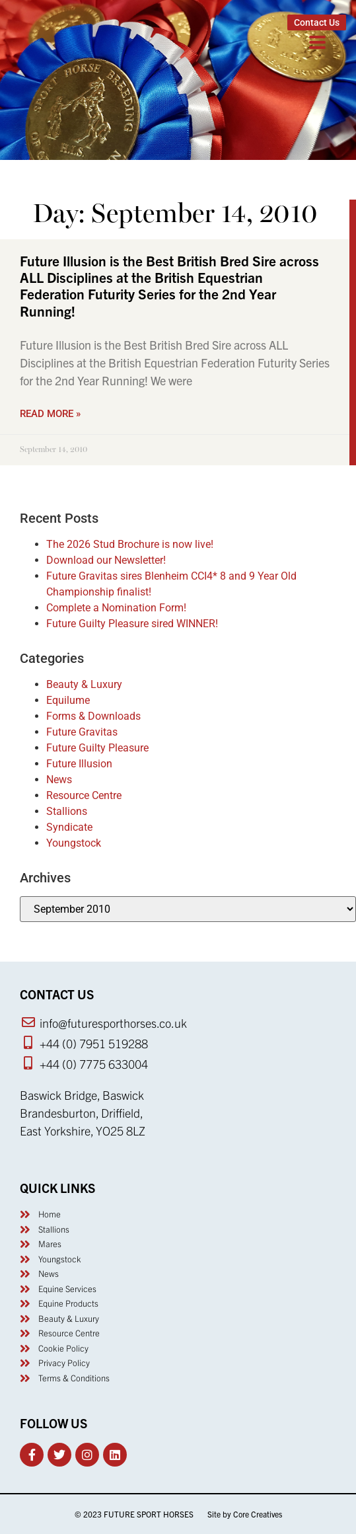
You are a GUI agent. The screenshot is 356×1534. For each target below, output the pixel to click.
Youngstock (73, 843)
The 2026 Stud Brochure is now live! (129, 544)
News (59, 779)
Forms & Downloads (93, 716)
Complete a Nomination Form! (116, 607)
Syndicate (69, 827)
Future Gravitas (82, 732)
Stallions (66, 811)
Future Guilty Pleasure (97, 748)
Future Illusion (79, 763)
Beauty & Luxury (84, 684)
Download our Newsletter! (106, 560)
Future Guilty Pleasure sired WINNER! (132, 623)
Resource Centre (84, 795)
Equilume (68, 700)
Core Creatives (257, 1514)
